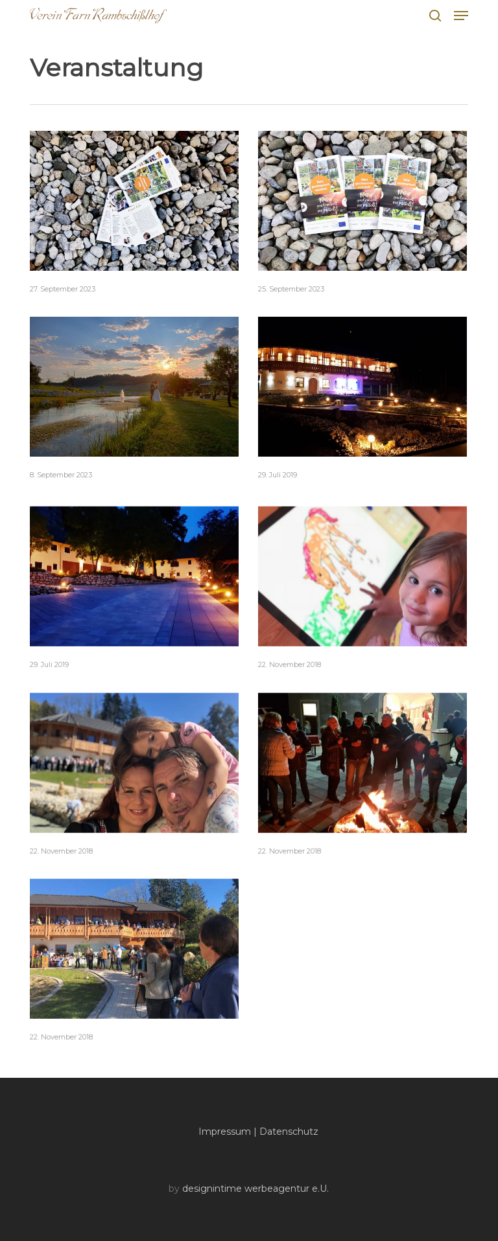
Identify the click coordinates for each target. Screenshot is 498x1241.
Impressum (224, 1131)
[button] (461, 15)
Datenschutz (288, 1131)
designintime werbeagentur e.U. (255, 1188)
